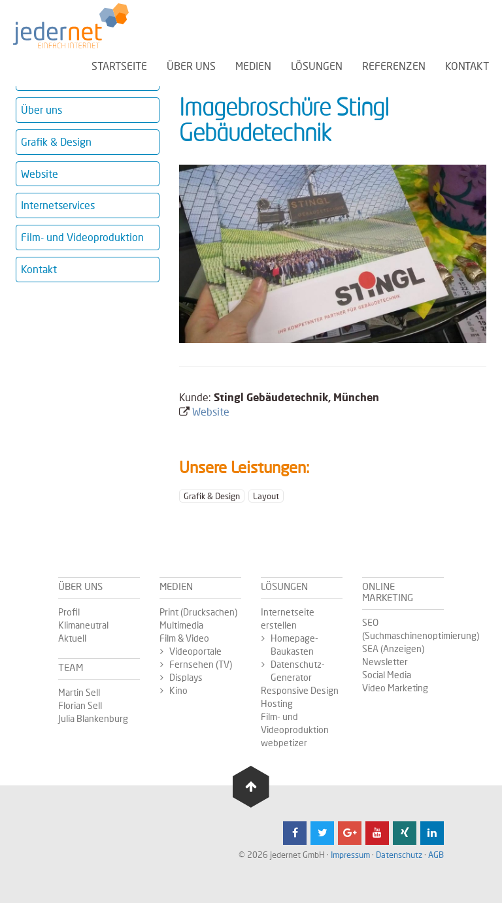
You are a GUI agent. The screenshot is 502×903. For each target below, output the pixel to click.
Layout (266, 496)
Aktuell (72, 638)
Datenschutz (399, 854)
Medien (253, 65)
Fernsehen (192, 664)
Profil (69, 611)
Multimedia (181, 625)
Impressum (350, 854)
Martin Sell (79, 692)
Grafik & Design (56, 141)
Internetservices (58, 205)
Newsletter (385, 661)
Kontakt (467, 65)
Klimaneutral (83, 625)
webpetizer (284, 742)
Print (169, 611)
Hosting (277, 703)
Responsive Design (300, 690)
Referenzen (394, 65)
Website (39, 173)
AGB (436, 854)
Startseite (119, 65)
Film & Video (184, 638)
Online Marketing (387, 591)
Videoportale (195, 651)
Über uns (191, 65)
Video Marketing (395, 687)
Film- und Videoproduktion (82, 237)
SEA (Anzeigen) (393, 648)
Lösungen (317, 65)
